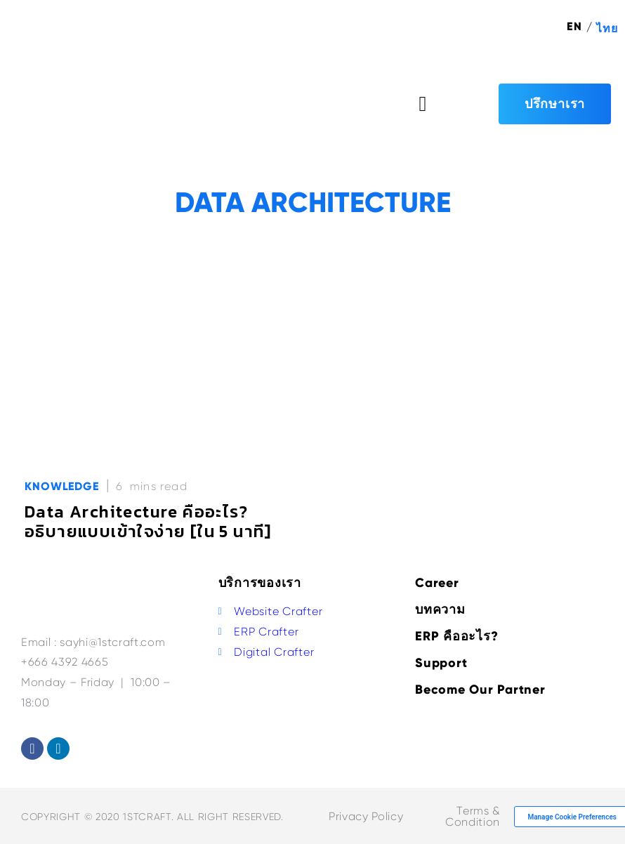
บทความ (440, 609)
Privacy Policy (366, 816)
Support (441, 663)
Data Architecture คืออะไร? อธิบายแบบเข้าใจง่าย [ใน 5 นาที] (148, 521)
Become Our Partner (480, 689)
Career (437, 583)
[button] (423, 103)
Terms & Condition (472, 816)
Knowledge (62, 486)
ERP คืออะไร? (456, 636)
